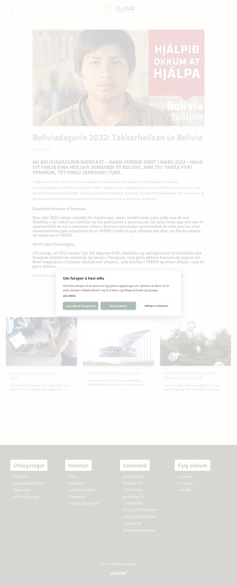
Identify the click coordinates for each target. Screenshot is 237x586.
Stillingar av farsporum (156, 305)
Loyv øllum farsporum (80, 306)
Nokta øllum (118, 306)
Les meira (69, 295)
